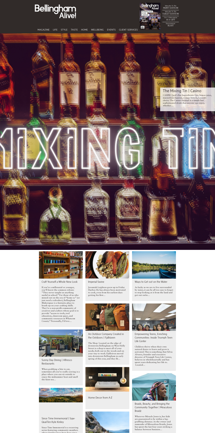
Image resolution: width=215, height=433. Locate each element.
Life (55, 29)
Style (64, 29)
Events (111, 29)
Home (84, 29)
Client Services (128, 29)
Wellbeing (97, 29)
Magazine (44, 29)
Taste (74, 29)
